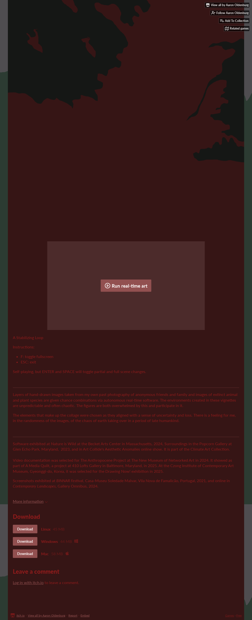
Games (229, 615)
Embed (85, 615)
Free (239, 615)
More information (30, 501)
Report (72, 615)
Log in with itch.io (28, 582)
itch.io (20, 615)
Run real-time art (126, 286)
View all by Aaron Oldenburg (46, 615)
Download (25, 529)
